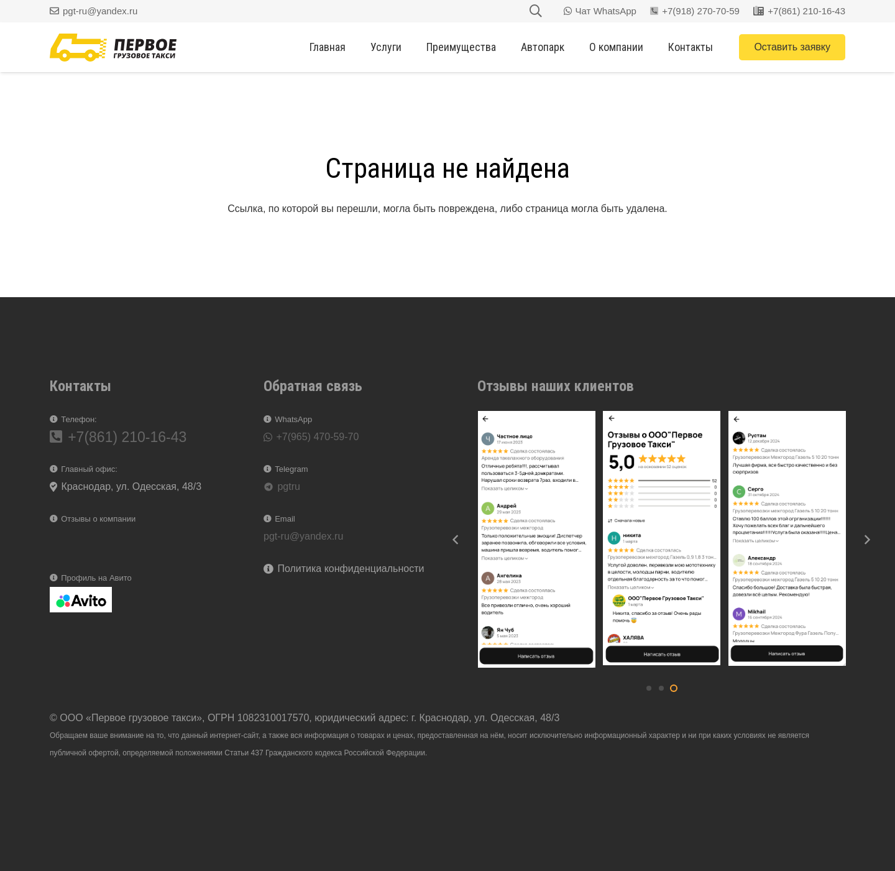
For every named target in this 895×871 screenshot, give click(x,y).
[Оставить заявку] (792, 47)
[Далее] (866, 539)
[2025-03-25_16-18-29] (787, 539)
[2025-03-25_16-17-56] (661, 539)
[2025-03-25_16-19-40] (536, 539)
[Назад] (456, 539)
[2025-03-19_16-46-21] (81, 599)
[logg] (113, 48)
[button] (649, 688)
